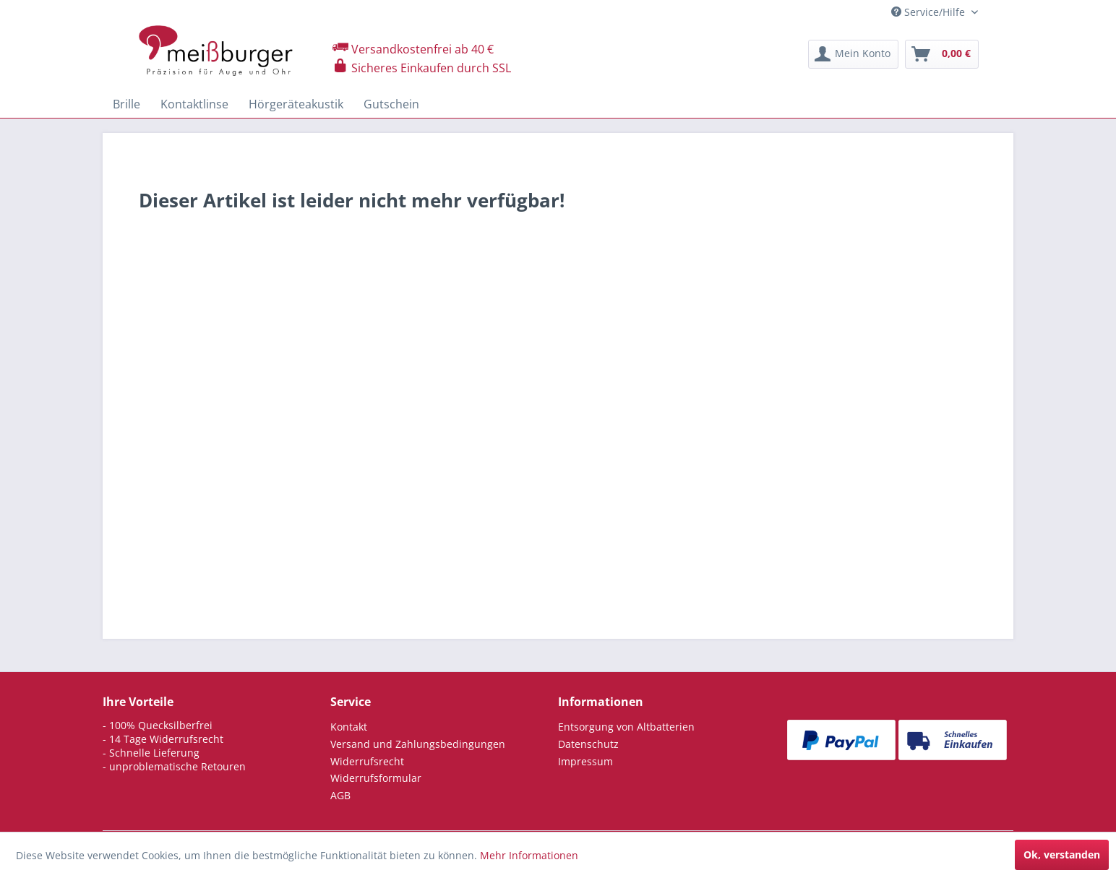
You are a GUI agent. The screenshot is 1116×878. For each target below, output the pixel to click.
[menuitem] (853, 54)
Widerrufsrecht (367, 761)
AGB (340, 795)
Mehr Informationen (529, 855)
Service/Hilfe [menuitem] (929, 12)
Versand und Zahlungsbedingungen (417, 744)
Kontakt (348, 726)
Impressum (585, 761)
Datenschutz (588, 744)
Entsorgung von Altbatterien (626, 726)
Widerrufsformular (375, 778)
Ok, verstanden (1061, 854)
